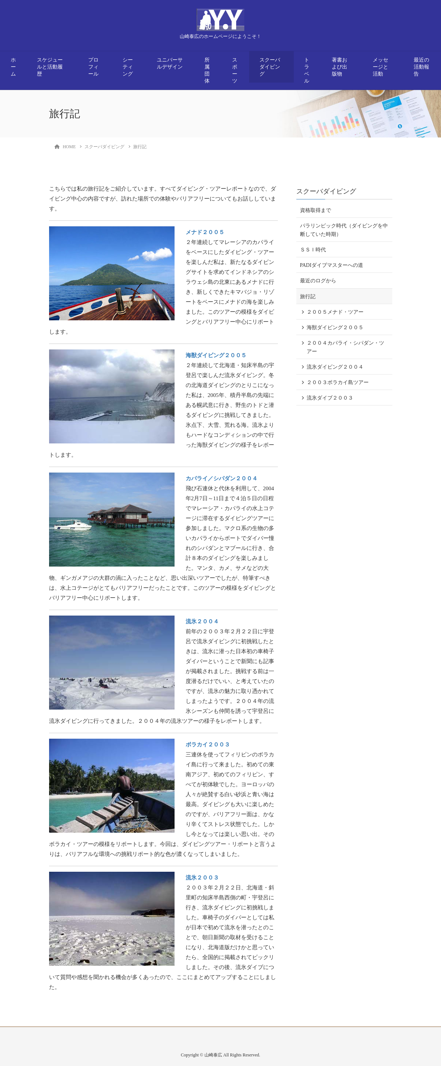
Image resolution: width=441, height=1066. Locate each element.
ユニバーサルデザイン (170, 63)
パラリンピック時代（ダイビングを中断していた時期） (344, 230)
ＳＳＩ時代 (313, 249)
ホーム (13, 67)
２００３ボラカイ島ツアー (338, 382)
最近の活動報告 (421, 67)
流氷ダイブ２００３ (330, 398)
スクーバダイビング (269, 67)
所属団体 (207, 70)
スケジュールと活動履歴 (50, 67)
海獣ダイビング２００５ (216, 355)
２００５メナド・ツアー (335, 312)
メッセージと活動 (380, 67)
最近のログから (318, 280)
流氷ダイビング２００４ (335, 367)
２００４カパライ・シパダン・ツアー (345, 347)
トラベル (306, 70)
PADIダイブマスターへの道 (331, 265)
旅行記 (308, 296)
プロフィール (93, 67)
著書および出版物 (339, 67)
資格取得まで (315, 210)
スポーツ (234, 70)
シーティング (128, 67)
